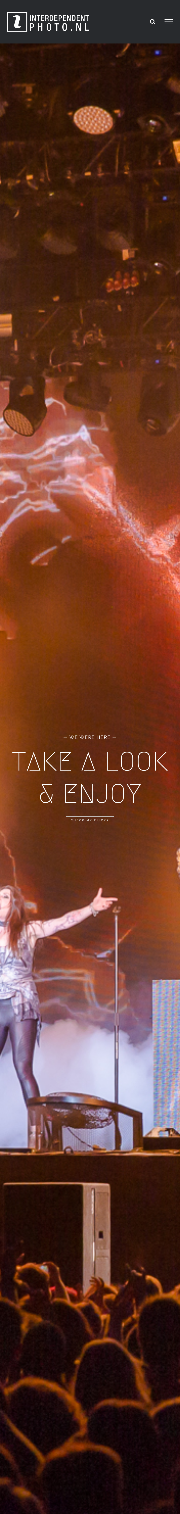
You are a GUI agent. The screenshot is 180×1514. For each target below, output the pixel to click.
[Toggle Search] (152, 21)
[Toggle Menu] (169, 21)
